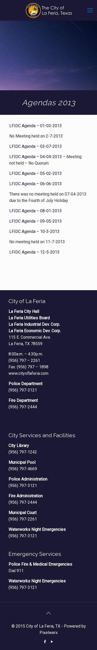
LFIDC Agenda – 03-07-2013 (35, 146)
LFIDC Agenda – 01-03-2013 (35, 125)
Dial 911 (16, 570)
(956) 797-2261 (23, 519)
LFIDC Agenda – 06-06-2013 (35, 183)
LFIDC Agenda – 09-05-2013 (35, 221)
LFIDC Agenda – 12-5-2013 (34, 252)
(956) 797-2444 (23, 406)
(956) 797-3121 (23, 390)
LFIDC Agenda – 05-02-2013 (35, 173)
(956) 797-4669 (23, 468)
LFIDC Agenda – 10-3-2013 (34, 231)
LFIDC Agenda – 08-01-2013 (35, 210)
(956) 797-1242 (23, 452)
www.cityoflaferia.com (28, 373)
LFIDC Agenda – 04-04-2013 (35, 156)
